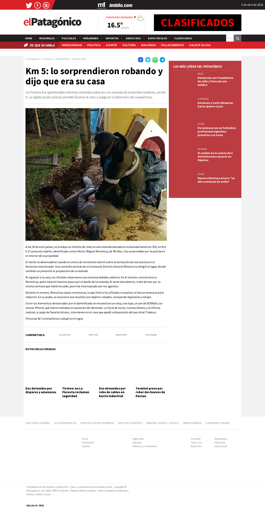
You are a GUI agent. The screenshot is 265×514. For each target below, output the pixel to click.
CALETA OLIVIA (200, 45)
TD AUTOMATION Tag (65, 423)
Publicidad (219, 442)
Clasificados (183, 38)
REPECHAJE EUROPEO (131, 423)
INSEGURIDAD (72, 45)
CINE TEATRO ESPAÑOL (37, 423)
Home (28, 38)
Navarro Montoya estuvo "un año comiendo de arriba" (216, 179)
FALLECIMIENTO (172, 45)
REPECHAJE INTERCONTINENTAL (98, 423)
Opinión (86, 446)
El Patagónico (32, 59)
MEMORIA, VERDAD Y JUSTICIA (162, 423)
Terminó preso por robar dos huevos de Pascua (150, 392)
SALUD (200, 73)
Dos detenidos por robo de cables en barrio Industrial (112, 392)
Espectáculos (157, 38)
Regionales (47, 38)
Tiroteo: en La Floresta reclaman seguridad (75, 392)
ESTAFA (201, 174)
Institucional (220, 446)
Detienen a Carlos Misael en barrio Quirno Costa (215, 104)
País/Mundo (90, 38)
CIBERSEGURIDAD (192, 423)
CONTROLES (203, 99)
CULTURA (129, 45)
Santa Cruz (133, 38)
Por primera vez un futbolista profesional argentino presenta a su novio (217, 131)
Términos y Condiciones (144, 446)
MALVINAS (148, 45)
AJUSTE (111, 45)
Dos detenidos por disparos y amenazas (40, 390)
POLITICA (93, 45)
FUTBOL (201, 124)
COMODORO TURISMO (217, 423)
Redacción (196, 446)
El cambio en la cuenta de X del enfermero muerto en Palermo (215, 156)
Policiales (69, 38)
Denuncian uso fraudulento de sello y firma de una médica (215, 81)
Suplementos (220, 438)
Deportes (112, 38)
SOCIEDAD (202, 149)
